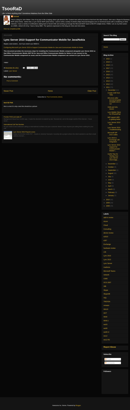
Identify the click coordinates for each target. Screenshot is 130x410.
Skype (106, 290)
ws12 (105, 336)
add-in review (108, 217)
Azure (106, 221)
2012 (108, 84)
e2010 (106, 237)
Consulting (107, 229)
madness (107, 267)
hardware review (109, 248)
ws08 (105, 328)
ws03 (105, 324)
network (106, 275)
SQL (105, 298)
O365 (105, 279)
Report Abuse (110, 347)
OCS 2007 (107, 282)
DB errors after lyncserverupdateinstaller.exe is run (114, 101)
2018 (108, 65)
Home (50, 91)
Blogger (78, 405)
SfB (105, 286)
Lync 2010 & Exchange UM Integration (114, 140)
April (110, 186)
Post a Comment (12, 81)
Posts (108, 359)
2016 (108, 71)
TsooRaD (12, 8)
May (109, 183)
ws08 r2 (106, 332)
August (110, 173)
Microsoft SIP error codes (113, 134)
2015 (108, 75)
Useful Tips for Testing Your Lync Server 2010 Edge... (113, 157)
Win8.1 (106, 321)
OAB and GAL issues (113, 108)
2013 (108, 81)
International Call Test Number (14, 124)
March (110, 189)
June (110, 180)
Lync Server (13, 71)
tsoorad (16, 16)
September (112, 170)
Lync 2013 (107, 259)
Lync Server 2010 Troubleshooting (114, 128)
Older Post (92, 91)
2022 (108, 59)
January (111, 195)
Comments (110, 363)
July (109, 176)
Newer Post (8, 91)
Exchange (107, 244)
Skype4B (107, 294)
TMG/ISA (107, 301)
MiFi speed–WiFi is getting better (114, 118)
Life (105, 252)
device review (108, 233)
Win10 (106, 309)
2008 (108, 206)
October (111, 167)
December (112, 90)
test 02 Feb (8, 103)
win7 (105, 313)
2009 (108, 203)
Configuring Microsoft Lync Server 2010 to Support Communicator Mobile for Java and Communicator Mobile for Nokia (43, 47)
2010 (108, 200)
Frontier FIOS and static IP (13, 117)
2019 (108, 62)
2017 (108, 68)
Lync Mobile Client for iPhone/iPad (114, 113)
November (112, 164)
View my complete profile (12, 29)
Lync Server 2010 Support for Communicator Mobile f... (114, 148)
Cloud (106, 225)
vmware (106, 305)
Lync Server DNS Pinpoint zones (24, 132)
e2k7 (105, 240)
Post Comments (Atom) (54, 97)
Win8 (105, 317)
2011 (108, 87)
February (111, 192)
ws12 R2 (107, 340)
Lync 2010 (107, 256)
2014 (108, 78)
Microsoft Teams (109, 271)
